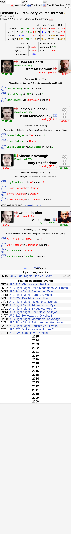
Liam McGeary (31, 62)
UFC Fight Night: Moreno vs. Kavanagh (34, 319)
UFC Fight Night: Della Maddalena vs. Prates (38, 287)
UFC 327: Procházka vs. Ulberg (29, 298)
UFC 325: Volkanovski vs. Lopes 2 (31, 329)
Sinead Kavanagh (33, 156)
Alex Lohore (42, 220)
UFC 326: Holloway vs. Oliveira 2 (30, 315)
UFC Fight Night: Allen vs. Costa (31, 276)
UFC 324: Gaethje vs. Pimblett (29, 332)
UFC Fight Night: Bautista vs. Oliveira (33, 326)
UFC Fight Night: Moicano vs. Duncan (33, 301)
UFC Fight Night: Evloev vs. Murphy (32, 308)
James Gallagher (33, 109)
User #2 (10, 32)
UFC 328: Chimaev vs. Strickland (30, 284)
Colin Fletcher (30, 213)
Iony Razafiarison (42, 163)
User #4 (10, 39)
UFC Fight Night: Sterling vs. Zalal (31, 291)
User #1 (10, 28)
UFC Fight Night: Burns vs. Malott (31, 294)
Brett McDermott (38, 69)
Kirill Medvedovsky (36, 116)
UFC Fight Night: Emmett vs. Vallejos (33, 312)
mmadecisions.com (33, 205)
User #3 (10, 35)
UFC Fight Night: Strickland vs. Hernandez (36, 322)
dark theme (67, 7)
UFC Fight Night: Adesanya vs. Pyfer (33, 305)
